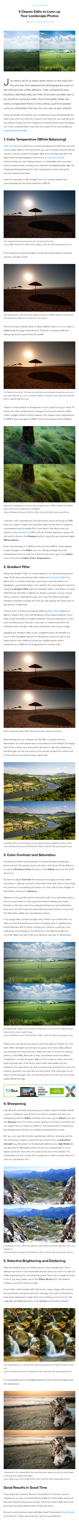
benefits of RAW (26, 532)
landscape (41, 22)
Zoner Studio (67, 1512)
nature (50, 22)
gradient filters (52, 611)
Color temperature (13, 146)
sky (63, 740)
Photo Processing (40, 5)
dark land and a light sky (57, 578)
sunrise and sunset (54, 158)
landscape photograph (15, 131)
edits (33, 22)
